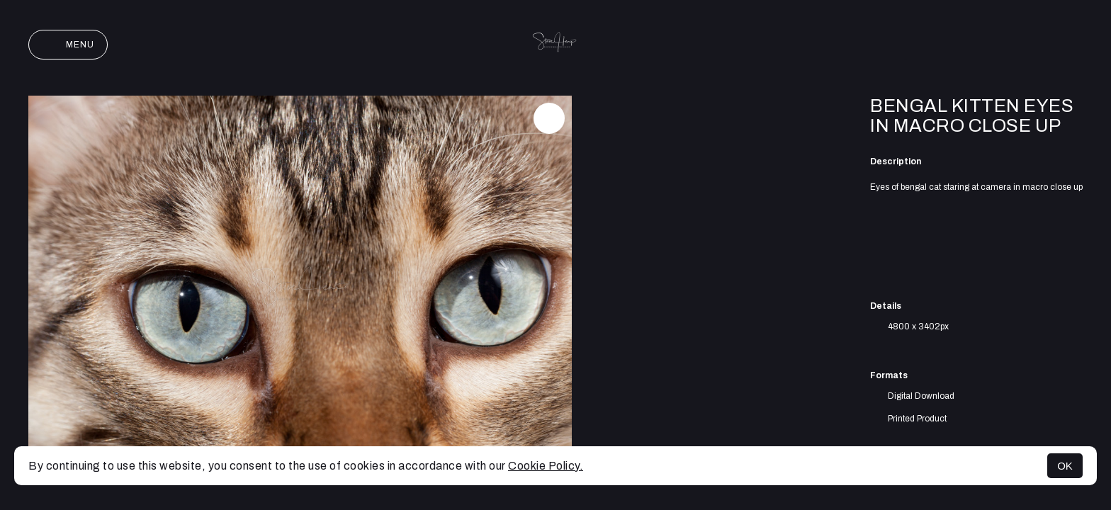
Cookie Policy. (545, 466)
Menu (68, 44)
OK (1065, 466)
